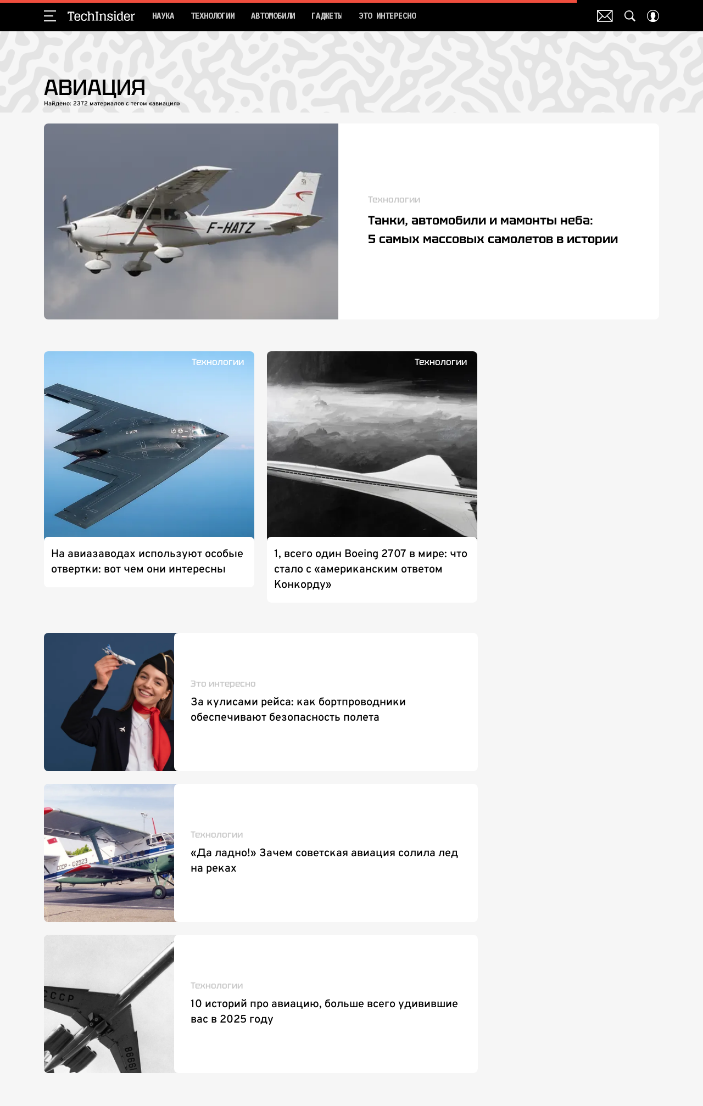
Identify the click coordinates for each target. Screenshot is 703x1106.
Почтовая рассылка (605, 16)
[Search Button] (630, 16)
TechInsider (101, 16)
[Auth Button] (653, 16)
